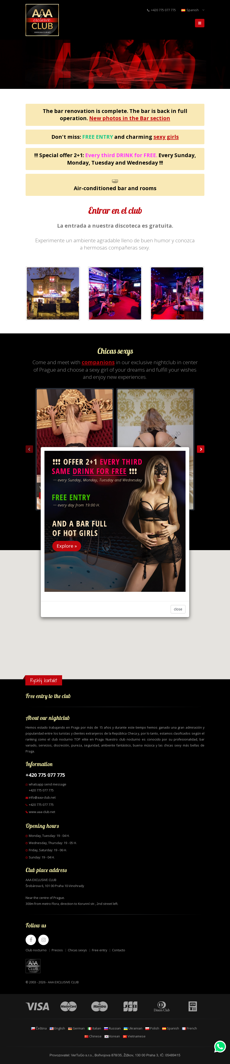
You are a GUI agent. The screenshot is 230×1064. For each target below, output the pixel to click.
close (178, 609)
